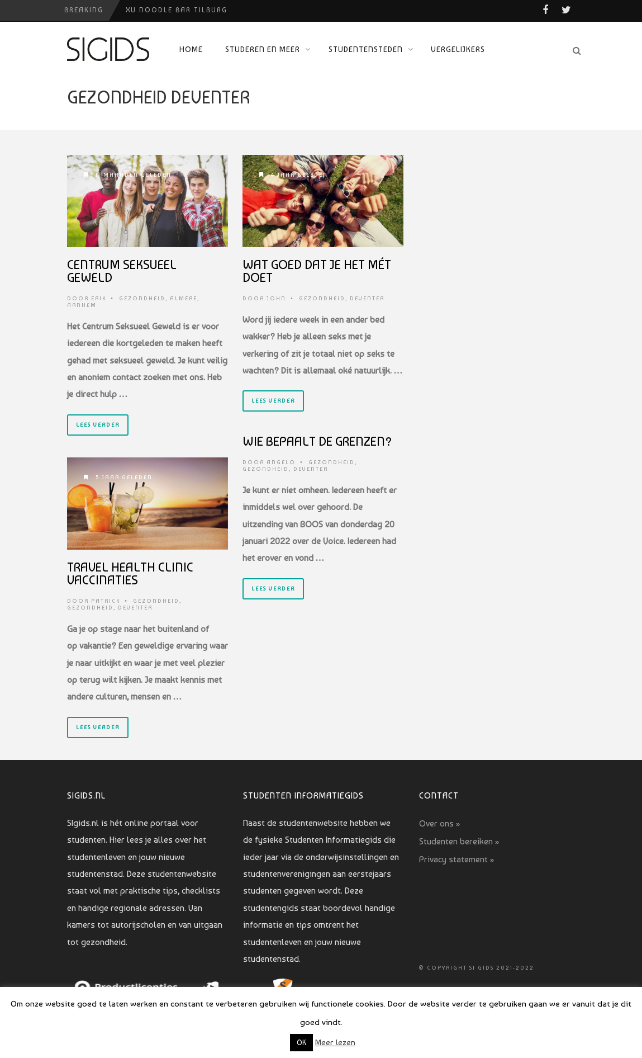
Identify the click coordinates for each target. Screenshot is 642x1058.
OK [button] (301, 1042)
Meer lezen (335, 1042)
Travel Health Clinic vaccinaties (130, 573)
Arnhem (82, 305)
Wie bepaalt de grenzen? (317, 441)
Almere (183, 298)
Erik (98, 298)
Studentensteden (366, 49)
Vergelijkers (458, 49)
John (276, 298)
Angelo (281, 462)
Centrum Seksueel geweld (122, 271)
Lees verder (98, 425)
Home (191, 49)
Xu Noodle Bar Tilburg (176, 10)
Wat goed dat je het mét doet (316, 271)
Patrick (105, 601)
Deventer (367, 298)
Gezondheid (142, 298)
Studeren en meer (262, 49)
